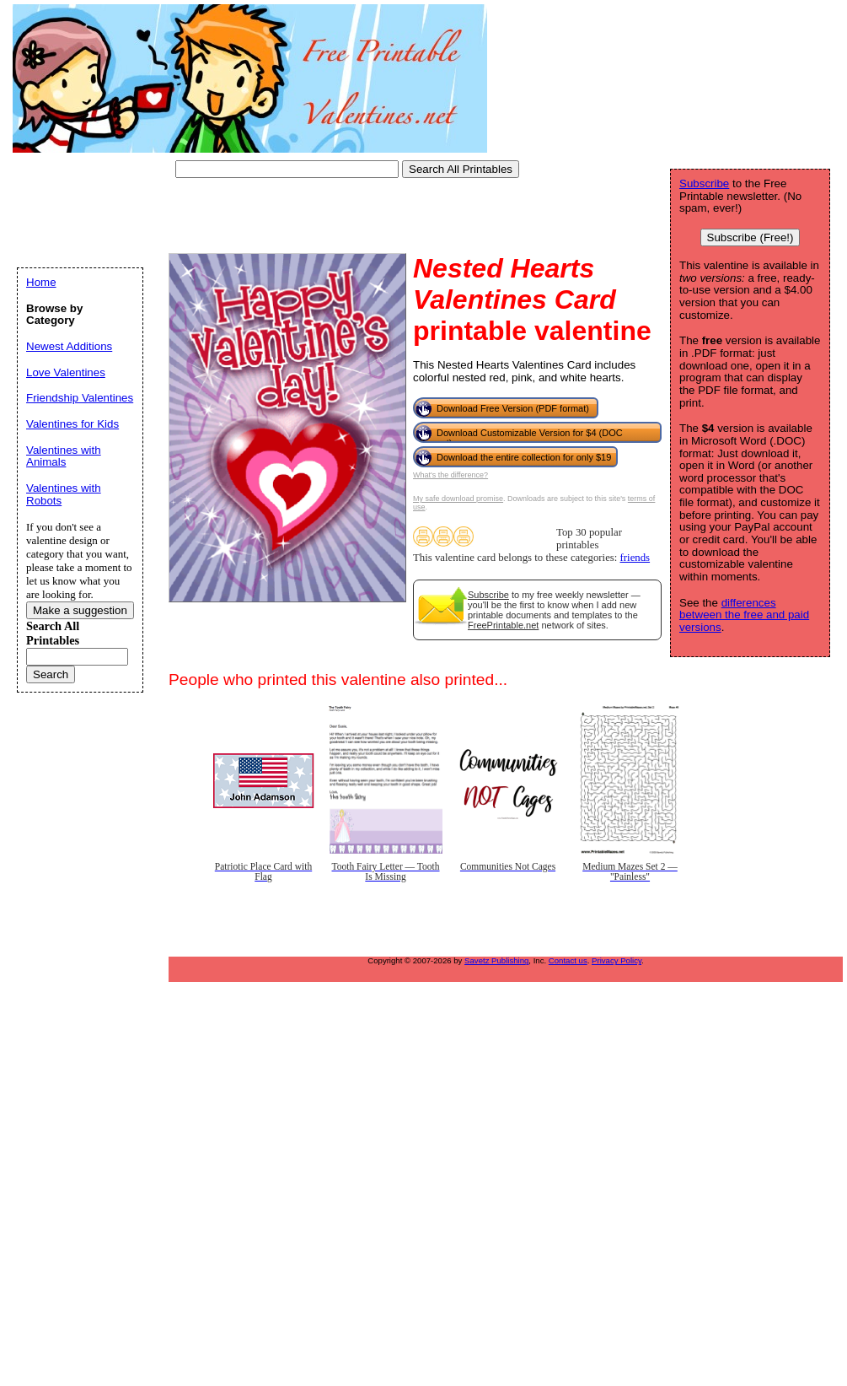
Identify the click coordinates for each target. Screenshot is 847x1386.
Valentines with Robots (63, 494)
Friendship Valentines (79, 397)
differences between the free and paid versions (744, 615)
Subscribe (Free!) (750, 237)
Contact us (568, 960)
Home (41, 282)
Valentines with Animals (63, 456)
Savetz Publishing (496, 960)
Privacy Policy (616, 960)
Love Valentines (65, 372)
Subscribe (488, 595)
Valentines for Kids (72, 424)
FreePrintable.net (503, 625)
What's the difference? (450, 475)
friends (635, 558)
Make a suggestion (80, 610)
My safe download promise (458, 498)
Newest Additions (69, 346)
